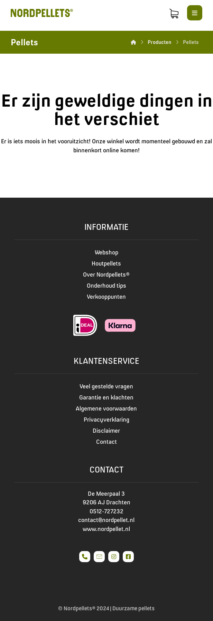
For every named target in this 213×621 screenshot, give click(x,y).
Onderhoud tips (106, 285)
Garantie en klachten (106, 397)
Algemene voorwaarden (106, 408)
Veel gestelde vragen (106, 386)
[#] (84, 556)
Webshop (106, 252)
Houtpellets (106, 263)
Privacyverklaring (106, 419)
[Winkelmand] (174, 12)
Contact (106, 441)
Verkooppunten (106, 296)
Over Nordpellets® (106, 274)
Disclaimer (106, 430)
